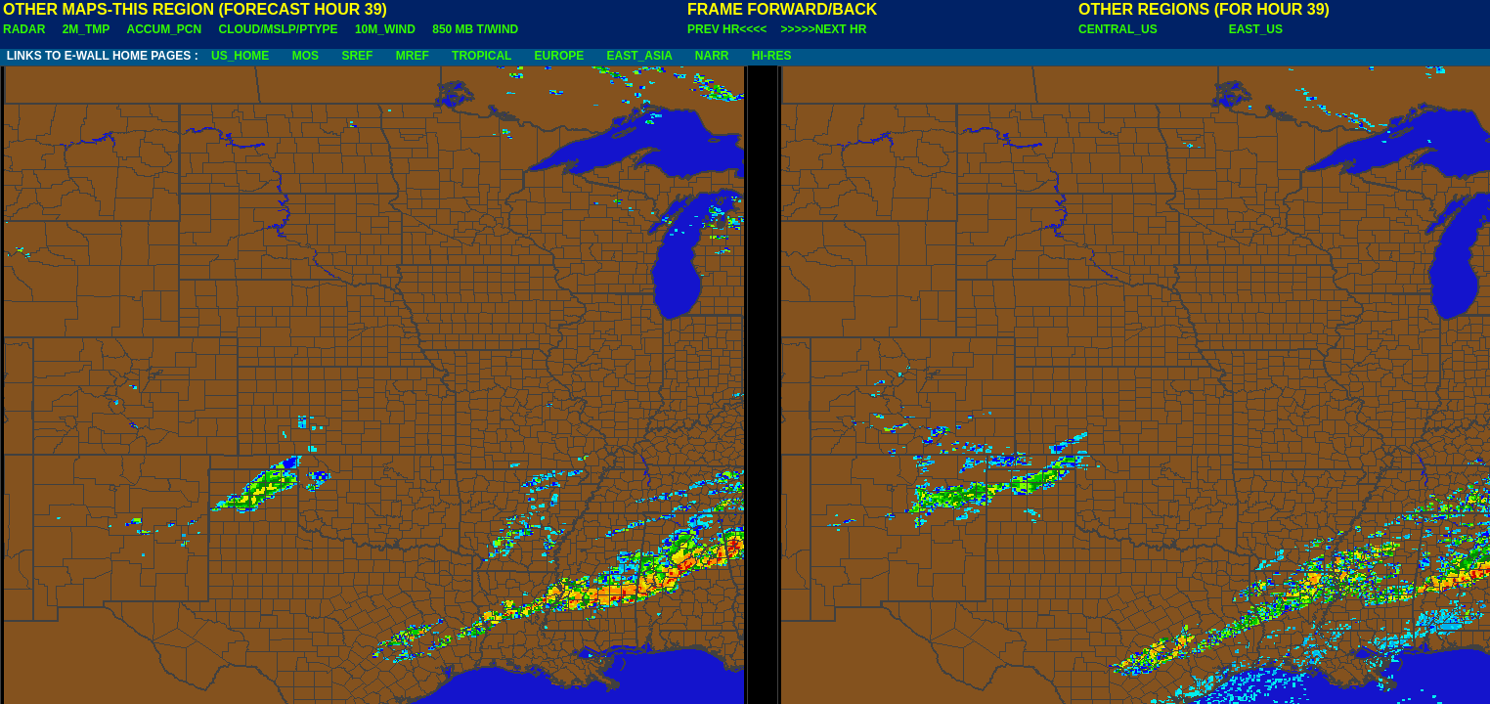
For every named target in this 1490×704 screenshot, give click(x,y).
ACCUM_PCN (164, 29)
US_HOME (240, 56)
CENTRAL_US (1118, 29)
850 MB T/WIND (475, 29)
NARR (712, 56)
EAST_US (1256, 29)
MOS (305, 56)
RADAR (24, 29)
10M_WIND (385, 29)
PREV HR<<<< (727, 29)
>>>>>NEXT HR (824, 29)
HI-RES (772, 56)
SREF (356, 56)
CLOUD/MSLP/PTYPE (278, 29)
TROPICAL (481, 56)
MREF (412, 56)
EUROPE (560, 56)
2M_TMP (86, 29)
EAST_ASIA (640, 56)
